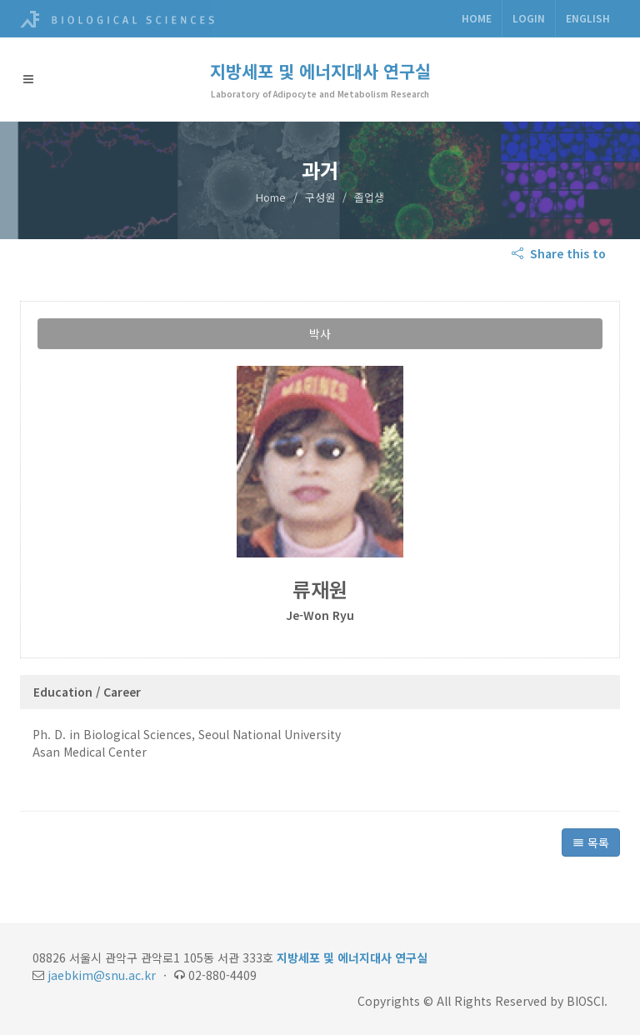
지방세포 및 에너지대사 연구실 (320, 70)
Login (528, 18)
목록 (590, 842)
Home (477, 18)
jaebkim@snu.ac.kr (102, 975)
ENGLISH (588, 18)
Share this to (560, 253)
